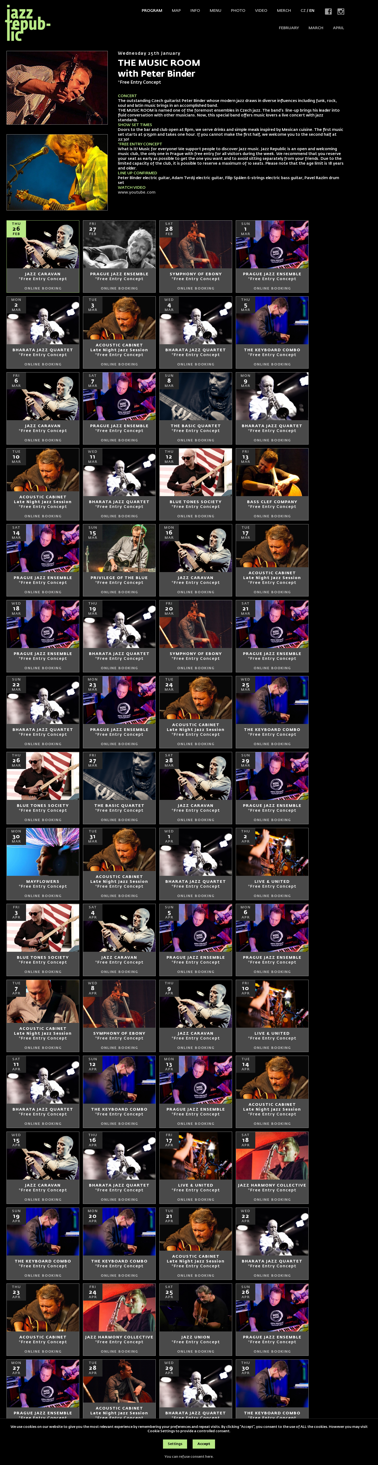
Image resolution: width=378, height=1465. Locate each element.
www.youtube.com (136, 193)
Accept (203, 1444)
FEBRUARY (289, 28)
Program (152, 11)
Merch (284, 11)
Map (176, 11)
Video (261, 11)
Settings (175, 1444)
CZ (303, 11)
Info (195, 11)
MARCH (316, 28)
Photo (238, 11)
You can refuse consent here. (189, 1456)
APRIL (338, 28)
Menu (215, 11)
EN (311, 11)
